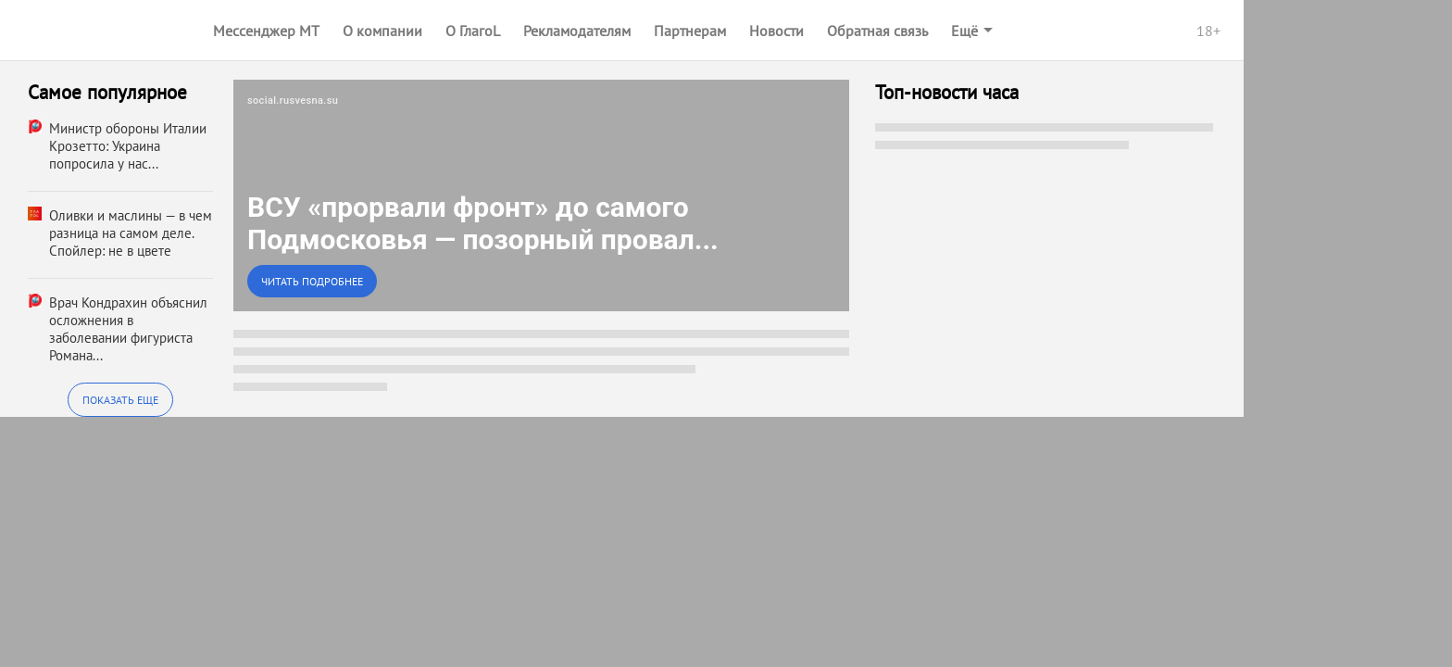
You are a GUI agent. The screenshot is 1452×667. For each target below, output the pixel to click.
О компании (382, 30)
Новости (776, 30)
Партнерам (690, 30)
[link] (541, 195)
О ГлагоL (472, 30)
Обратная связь (877, 30)
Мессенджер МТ (266, 30)
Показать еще (120, 400)
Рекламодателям (577, 30)
